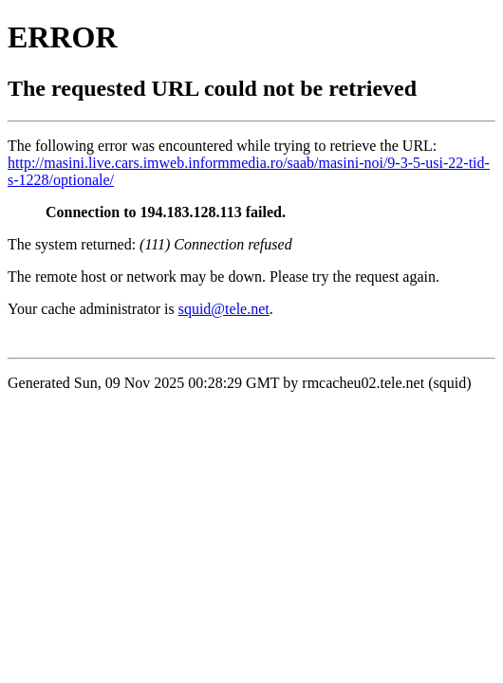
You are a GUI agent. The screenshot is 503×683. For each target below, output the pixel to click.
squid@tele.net (224, 309)
